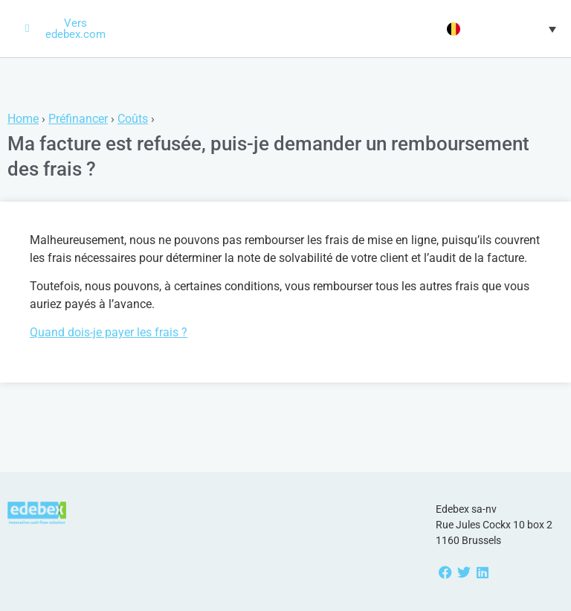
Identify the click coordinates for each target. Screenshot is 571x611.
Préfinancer (78, 119)
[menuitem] (500, 29)
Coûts (132, 119)
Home (23, 119)
